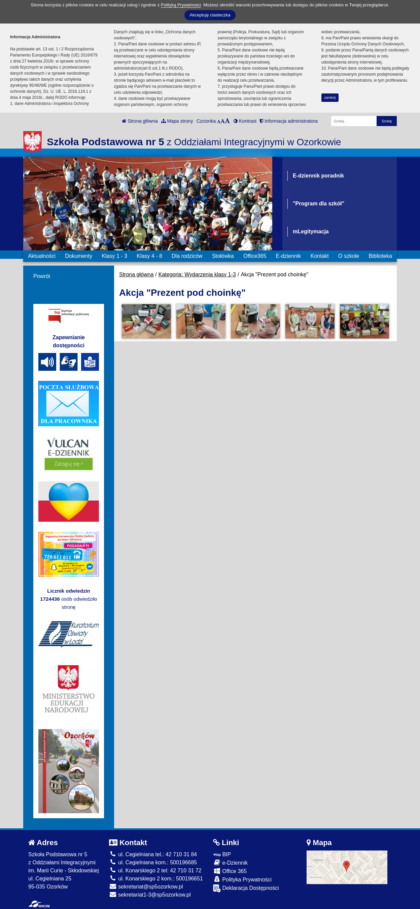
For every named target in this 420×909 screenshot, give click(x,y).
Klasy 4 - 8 (149, 256)
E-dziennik (288, 256)
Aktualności (42, 256)
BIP (222, 854)
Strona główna (140, 121)
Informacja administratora (289, 121)
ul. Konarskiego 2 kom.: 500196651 (156, 878)
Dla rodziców (187, 256)
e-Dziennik (230, 862)
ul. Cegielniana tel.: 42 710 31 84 (153, 854)
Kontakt (319, 256)
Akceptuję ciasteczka (209, 14)
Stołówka (223, 256)
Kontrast (245, 121)
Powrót (41, 276)
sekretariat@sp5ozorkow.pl (146, 887)
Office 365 (230, 871)
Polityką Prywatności (181, 4)
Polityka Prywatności (242, 879)
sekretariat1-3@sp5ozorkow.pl (150, 895)
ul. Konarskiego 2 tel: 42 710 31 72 (155, 870)
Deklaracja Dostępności (246, 888)
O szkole (348, 256)
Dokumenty (78, 256)
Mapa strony (177, 121)
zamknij (330, 98)
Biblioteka (380, 256)
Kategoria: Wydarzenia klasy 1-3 (197, 274)
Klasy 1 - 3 (114, 256)
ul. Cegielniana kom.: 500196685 (153, 862)
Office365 (254, 256)
